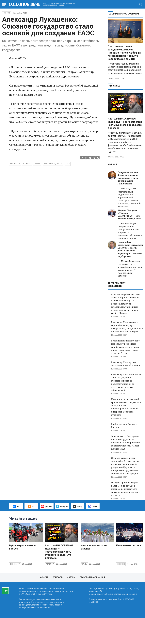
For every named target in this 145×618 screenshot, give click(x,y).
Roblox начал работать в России (124, 425)
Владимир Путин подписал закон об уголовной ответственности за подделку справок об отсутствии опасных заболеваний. (126, 382)
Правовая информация (92, 577)
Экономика (15, 564)
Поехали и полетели (128, 545)
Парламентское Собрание (123, 14)
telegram (62, 506)
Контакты (58, 577)
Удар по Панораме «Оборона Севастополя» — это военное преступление (129, 214)
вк (16, 506)
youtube (46, 506)
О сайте (44, 577)
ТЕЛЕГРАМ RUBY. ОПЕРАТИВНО (117, 284)
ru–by (77, 506)
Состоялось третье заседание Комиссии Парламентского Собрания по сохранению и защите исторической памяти (124, 52)
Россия (37, 164)
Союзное (121, 564)
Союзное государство (53, 164)
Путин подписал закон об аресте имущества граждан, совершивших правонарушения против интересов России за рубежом (126, 407)
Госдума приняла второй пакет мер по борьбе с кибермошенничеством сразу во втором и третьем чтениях (125, 489)
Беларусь (27, 164)
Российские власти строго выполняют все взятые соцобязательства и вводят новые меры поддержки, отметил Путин (126, 347)
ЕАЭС (68, 164)
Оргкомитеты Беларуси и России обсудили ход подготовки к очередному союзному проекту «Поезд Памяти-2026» (125, 442)
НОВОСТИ (6, 13)
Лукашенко (15, 164)
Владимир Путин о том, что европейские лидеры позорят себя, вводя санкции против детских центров (127, 327)
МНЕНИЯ (112, 164)
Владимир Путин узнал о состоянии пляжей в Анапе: (126, 364)
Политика (114, 86)
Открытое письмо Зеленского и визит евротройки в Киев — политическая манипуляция (129, 178)
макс (92, 506)
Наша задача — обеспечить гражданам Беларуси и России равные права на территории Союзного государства (130, 249)
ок (31, 506)
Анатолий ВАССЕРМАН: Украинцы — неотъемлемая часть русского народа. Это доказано (125, 123)
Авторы (71, 577)
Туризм (84, 564)
